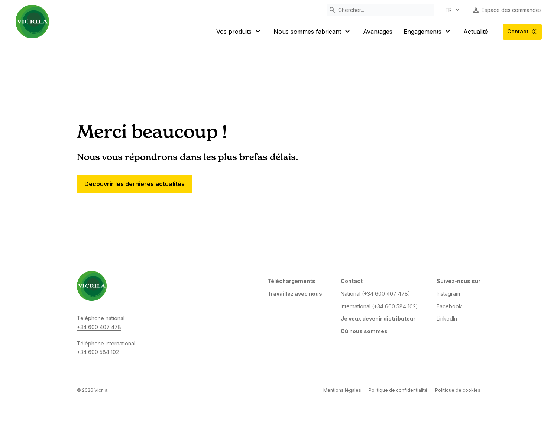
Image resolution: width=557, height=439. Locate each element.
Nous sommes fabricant (312, 32)
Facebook (449, 306)
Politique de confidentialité (398, 390)
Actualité (475, 31)
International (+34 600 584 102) (379, 306)
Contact (522, 31)
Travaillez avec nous (295, 293)
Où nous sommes (364, 331)
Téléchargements (291, 281)
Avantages (377, 31)
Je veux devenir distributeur (378, 318)
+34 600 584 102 (98, 352)
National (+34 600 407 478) (375, 293)
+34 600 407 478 (99, 327)
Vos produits (239, 32)
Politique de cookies (457, 390)
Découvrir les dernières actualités (134, 184)
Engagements (428, 32)
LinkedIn (447, 318)
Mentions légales (342, 390)
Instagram (448, 293)
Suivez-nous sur (458, 281)
